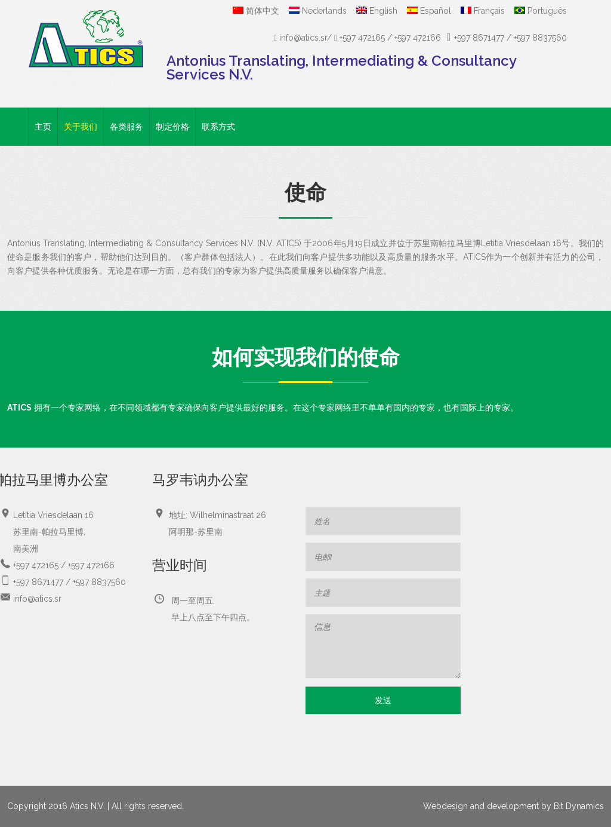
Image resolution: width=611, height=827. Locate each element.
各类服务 (126, 126)
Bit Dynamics (579, 806)
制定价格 (172, 126)
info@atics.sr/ (304, 37)
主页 (43, 126)
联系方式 (218, 126)
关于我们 (80, 126)
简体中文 (256, 11)
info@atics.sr (37, 599)
